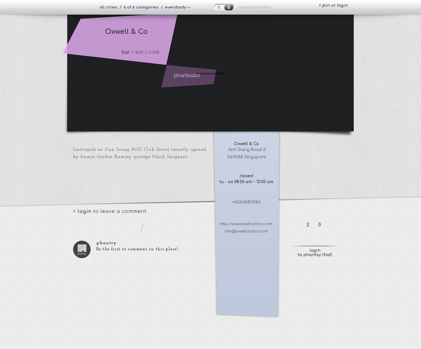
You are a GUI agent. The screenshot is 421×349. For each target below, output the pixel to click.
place (126, 135)
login (85, 211)
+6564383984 (246, 202)
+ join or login (333, 5)
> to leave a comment (109, 211)
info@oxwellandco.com (246, 231)
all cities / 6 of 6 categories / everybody (143, 7)
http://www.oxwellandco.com (246, 224)
